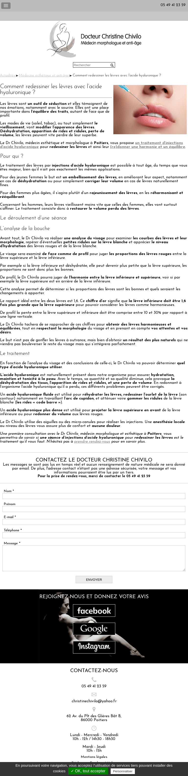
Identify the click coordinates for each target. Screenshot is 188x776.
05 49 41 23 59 (173, 5)
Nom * (9, 491)
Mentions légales (94, 757)
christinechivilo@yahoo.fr (94, 701)
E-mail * (10, 517)
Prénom (9, 504)
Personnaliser (123, 771)
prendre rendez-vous (92, 442)
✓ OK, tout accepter (88, 771)
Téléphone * (13, 530)
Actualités (7, 75)
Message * (12, 543)
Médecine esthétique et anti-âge (44, 75)
